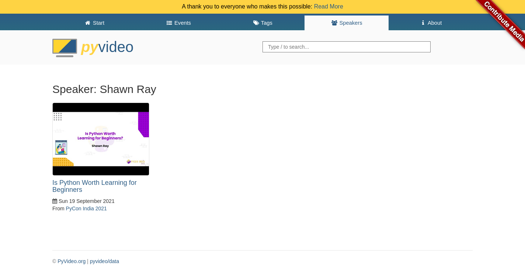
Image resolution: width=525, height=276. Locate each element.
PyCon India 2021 (86, 208)
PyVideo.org (72, 261)
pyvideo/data (104, 261)
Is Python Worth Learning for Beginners (94, 186)
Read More (328, 6)
